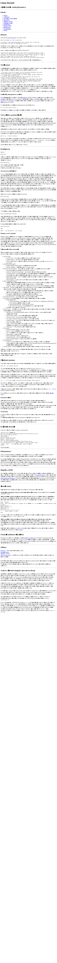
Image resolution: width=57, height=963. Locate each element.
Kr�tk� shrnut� (8, 23)
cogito (38, 104)
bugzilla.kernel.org (40, 482)
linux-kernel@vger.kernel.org (8, 485)
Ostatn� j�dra (7, 29)
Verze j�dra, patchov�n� (10, 18)
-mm (42, 125)
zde (25, 392)
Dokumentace (7, 24)
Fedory (21, 539)
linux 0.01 (13, 37)
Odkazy (5, 30)
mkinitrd (3, 563)
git (35, 104)
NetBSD (26, 547)
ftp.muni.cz (3, 104)
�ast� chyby (7, 27)
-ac (25, 127)
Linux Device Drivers (6, 564)
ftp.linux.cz (12, 104)
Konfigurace (6, 20)
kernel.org (24, 101)
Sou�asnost (7, 17)
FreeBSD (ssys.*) (33, 547)
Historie (5, 15)
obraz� (2, 103)
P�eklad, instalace (8, 21)
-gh (26, 129)
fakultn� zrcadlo (5, 561)
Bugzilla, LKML (8, 25)
